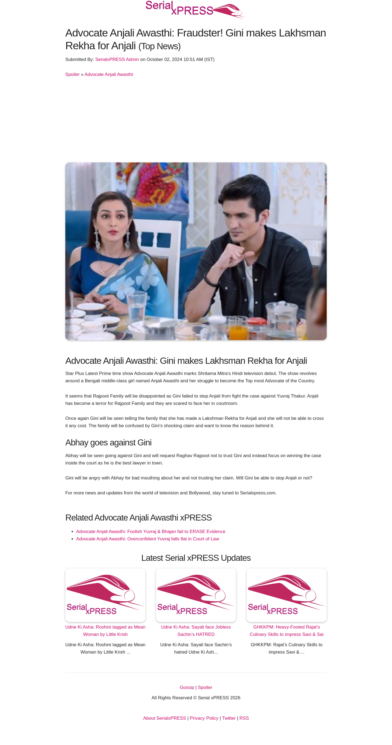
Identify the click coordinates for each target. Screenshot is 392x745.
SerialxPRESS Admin (117, 59)
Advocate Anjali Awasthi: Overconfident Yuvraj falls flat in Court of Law (147, 538)
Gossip (187, 687)
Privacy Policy (204, 718)
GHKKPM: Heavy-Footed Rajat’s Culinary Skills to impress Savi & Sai (287, 630)
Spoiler (72, 74)
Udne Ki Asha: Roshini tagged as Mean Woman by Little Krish (105, 630)
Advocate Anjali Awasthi (109, 74)
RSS (244, 718)
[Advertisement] (196, 119)
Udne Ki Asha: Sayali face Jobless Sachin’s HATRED (196, 630)
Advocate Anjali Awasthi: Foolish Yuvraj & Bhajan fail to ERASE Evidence (150, 531)
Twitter (229, 718)
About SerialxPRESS (164, 718)
